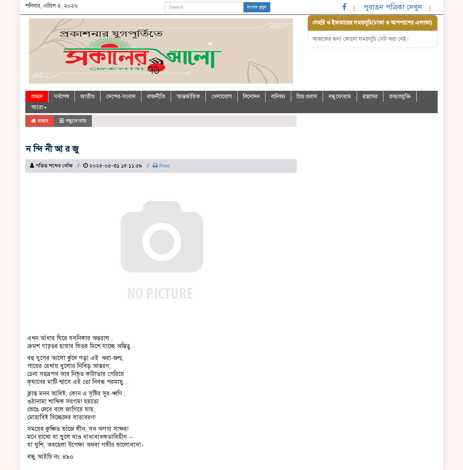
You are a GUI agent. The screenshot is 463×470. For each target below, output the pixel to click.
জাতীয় (87, 96)
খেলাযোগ (221, 96)
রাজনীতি (156, 96)
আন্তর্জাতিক (188, 96)
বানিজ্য (278, 96)
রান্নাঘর (370, 96)
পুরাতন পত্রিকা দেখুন (393, 7)
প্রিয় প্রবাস (307, 96)
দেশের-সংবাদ (121, 96)
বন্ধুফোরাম (339, 96)
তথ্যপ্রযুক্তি (400, 96)
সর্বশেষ (61, 96)
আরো (39, 107)
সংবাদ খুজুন (257, 7)
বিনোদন (251, 96)
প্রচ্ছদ (37, 96)
